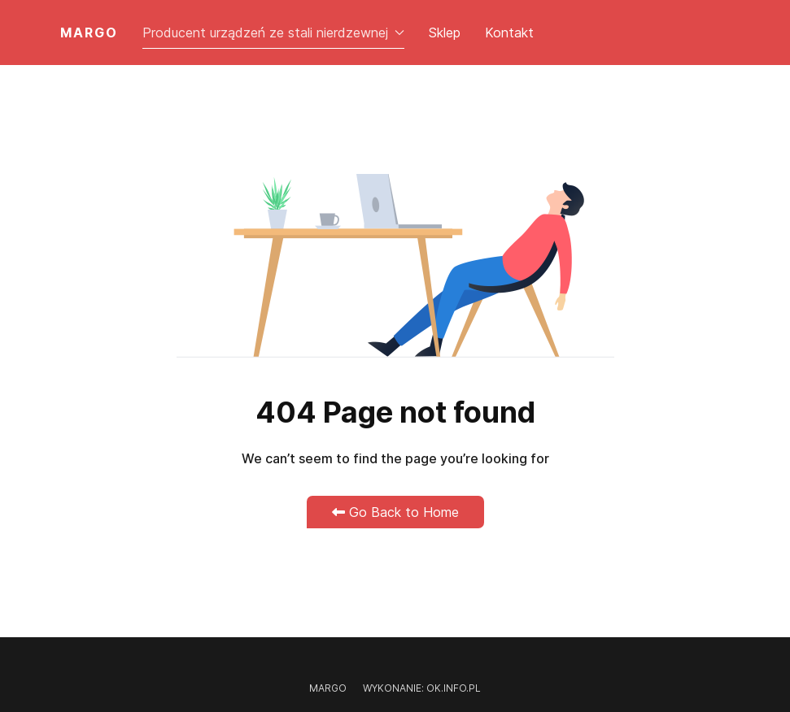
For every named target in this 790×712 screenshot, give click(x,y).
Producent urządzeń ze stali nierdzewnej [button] (273, 32)
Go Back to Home (395, 512)
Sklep (444, 32)
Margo (328, 688)
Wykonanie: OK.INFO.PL (422, 688)
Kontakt (509, 32)
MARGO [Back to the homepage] (89, 32)
